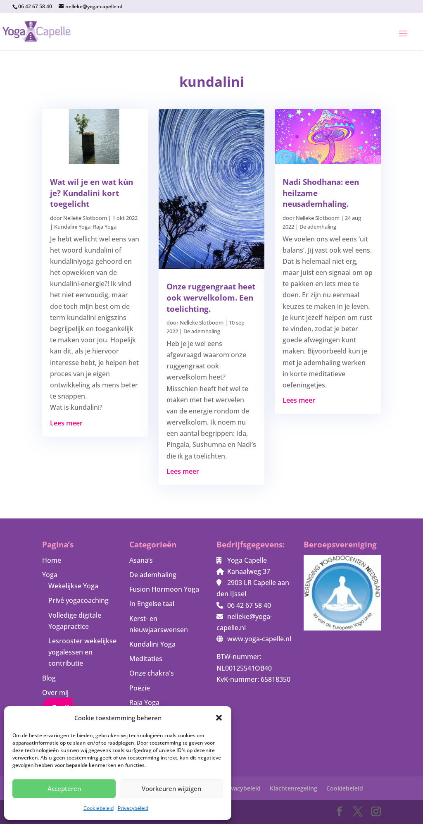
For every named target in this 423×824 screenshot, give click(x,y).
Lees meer (66, 423)
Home (51, 560)
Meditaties (145, 658)
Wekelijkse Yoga (73, 585)
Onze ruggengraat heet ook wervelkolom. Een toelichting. (210, 297)
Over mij (55, 692)
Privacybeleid (133, 808)
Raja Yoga (104, 226)
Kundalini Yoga (72, 226)
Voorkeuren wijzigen (171, 788)
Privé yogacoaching (78, 600)
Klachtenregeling (293, 788)
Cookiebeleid (98, 808)
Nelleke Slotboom (85, 218)
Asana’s (141, 560)
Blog (49, 678)
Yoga (49, 574)
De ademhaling (201, 331)
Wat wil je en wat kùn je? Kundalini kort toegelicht (91, 193)
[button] (219, 718)
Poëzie (139, 688)
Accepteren (64, 788)
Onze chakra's (151, 673)
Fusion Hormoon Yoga (164, 589)
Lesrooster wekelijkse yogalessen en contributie (82, 652)
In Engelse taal (151, 603)
